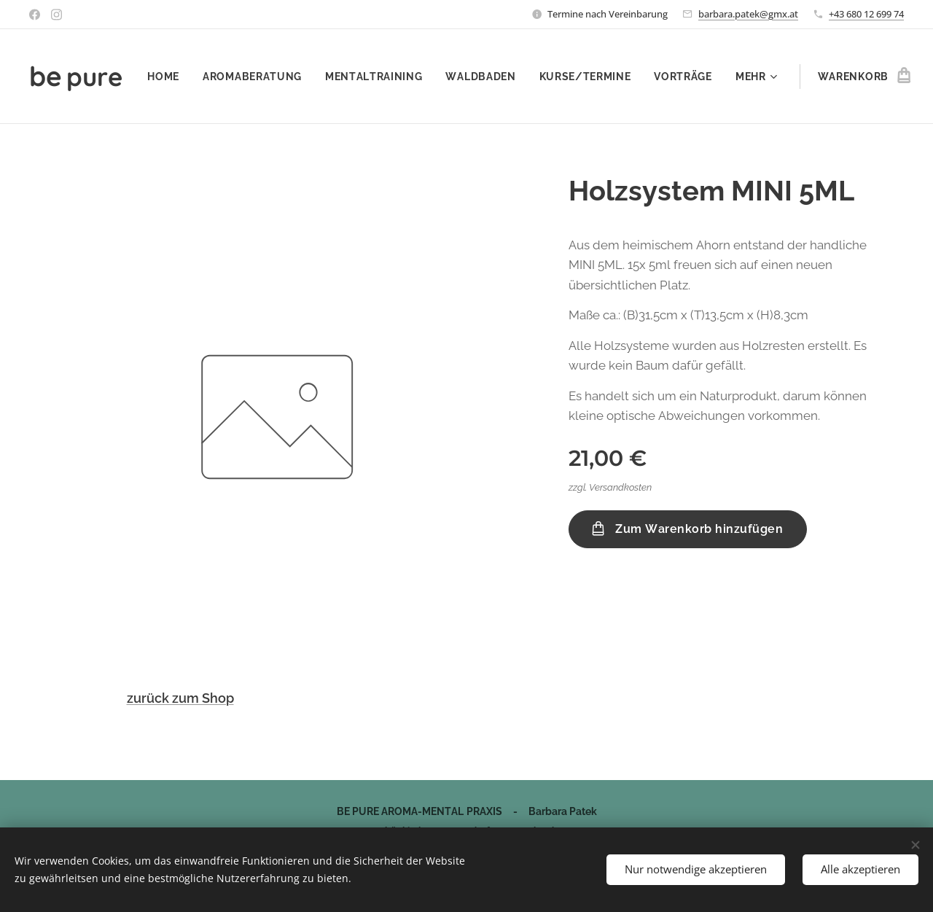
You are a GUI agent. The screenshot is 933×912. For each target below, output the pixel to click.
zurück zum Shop (180, 698)
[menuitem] (233, 76)
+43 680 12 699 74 (866, 13)
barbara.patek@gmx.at (748, 13)
